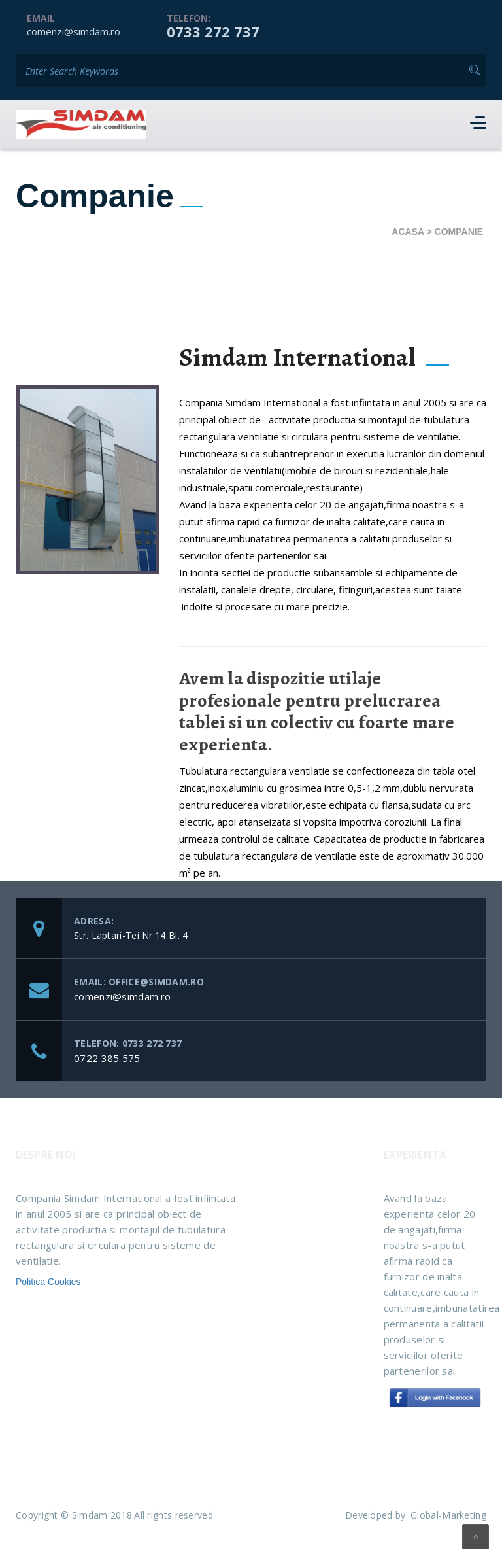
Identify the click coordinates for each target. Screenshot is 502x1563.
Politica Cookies (48, 1281)
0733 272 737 (213, 31)
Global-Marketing (448, 1515)
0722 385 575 (107, 1057)
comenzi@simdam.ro (73, 31)
